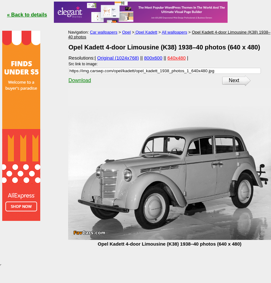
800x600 (153, 58)
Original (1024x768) (118, 58)
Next (234, 80)
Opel (126, 32)
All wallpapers (174, 32)
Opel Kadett (145, 32)
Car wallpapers (104, 32)
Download (79, 80)
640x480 (176, 58)
